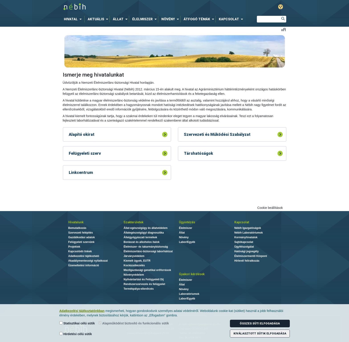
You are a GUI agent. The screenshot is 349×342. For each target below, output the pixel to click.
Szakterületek (133, 222)
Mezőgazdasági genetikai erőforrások (147, 270)
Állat (182, 232)
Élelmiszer (185, 228)
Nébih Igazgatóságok (247, 228)
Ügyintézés (187, 222)
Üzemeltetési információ (83, 265)
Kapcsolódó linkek (80, 251)
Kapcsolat (241, 222)
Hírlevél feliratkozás (247, 260)
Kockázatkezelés (134, 265)
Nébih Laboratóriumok (248, 232)
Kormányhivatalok (246, 237)
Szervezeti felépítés (80, 232)
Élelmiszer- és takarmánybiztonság (146, 246)
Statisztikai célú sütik (77, 323)
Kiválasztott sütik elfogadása (259, 333)
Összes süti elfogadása (260, 323)
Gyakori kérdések (192, 274)
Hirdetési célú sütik (75, 334)
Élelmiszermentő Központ (250, 256)
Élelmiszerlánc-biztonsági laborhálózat (148, 251)
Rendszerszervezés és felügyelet (144, 284)
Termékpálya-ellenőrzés (139, 288)
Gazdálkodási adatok (81, 237)
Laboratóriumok (189, 293)
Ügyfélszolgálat (244, 246)
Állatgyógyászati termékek (140, 237)
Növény (184, 237)
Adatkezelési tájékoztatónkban (82, 311)
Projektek (74, 246)
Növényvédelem (134, 274)
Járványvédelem (134, 256)
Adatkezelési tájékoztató (83, 256)
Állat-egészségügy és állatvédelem (145, 228)
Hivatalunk (75, 222)
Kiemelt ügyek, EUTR (137, 260)
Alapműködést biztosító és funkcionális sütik (133, 323)
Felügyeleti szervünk (81, 242)
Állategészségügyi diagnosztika (144, 232)
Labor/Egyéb (187, 242)
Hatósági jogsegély (246, 251)
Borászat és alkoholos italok (141, 242)
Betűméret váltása (283, 29)
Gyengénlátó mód (280, 6)
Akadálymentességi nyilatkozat (88, 260)
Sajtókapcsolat (243, 242)
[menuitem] (74, 19)
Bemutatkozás (77, 228)
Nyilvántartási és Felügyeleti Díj (144, 279)
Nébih (127, 7)
